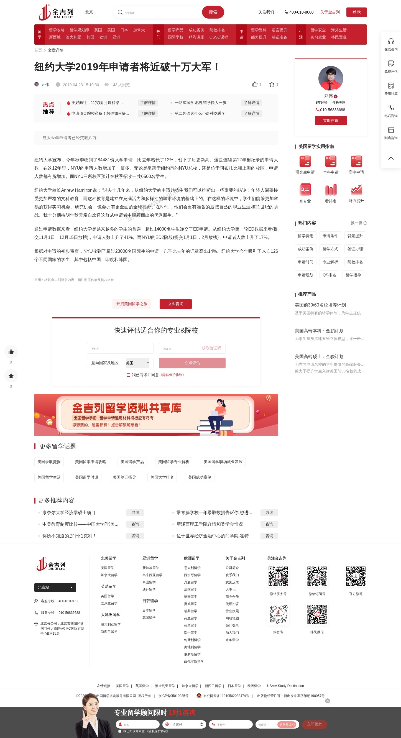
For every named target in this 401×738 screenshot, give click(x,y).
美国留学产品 (132, 461)
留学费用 (305, 236)
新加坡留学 (150, 568)
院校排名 (217, 30)
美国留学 (107, 568)
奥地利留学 (192, 647)
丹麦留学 (190, 582)
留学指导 (353, 275)
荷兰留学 (190, 625)
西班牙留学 (192, 575)
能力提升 (259, 37)
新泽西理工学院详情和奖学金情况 (210, 524)
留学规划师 (79, 30)
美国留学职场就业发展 (223, 461)
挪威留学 (190, 604)
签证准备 (279, 37)
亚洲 (116, 37)
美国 (111, 30)
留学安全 (318, 30)
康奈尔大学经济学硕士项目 (69, 512)
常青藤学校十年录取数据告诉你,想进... (214, 512)
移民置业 (339, 37)
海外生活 (339, 30)
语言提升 (279, 30)
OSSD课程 (219, 37)
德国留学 (190, 597)
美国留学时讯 (86, 477)
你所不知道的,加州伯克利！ (69, 535)
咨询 (135, 512)
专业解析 (330, 262)
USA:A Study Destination (285, 686)
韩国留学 (149, 618)
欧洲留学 (254, 686)
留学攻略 (57, 30)
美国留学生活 (49, 477)
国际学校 (175, 37)
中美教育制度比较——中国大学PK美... (80, 524)
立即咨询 (175, 304)
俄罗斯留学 (192, 654)
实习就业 (318, 37)
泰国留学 (149, 582)
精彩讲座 (196, 37)
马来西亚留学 (152, 575)
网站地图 (232, 618)
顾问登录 (232, 625)
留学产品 (175, 30)
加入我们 (232, 633)
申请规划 (305, 275)
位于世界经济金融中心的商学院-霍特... (215, 535)
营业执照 (232, 611)
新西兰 (55, 37)
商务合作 (232, 597)
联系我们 (232, 575)
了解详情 (148, 102)
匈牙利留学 (192, 640)
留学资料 (259, 30)
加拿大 (139, 30)
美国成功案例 (199, 477)
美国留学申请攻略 (90, 461)
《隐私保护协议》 (172, 375)
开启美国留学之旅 (131, 304)
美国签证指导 (124, 477)
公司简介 (232, 568)
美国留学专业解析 (173, 461)
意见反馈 (232, 582)
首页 (38, 50)
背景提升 (355, 236)
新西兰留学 (109, 632)
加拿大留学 (109, 575)
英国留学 (107, 596)
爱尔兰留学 (109, 603)
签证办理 (355, 249)
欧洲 (103, 37)
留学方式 (330, 249)
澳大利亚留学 (111, 624)
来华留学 (232, 640)
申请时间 (305, 262)
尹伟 (41, 84)
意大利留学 (192, 568)
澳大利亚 (73, 37)
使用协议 (232, 604)
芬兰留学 (190, 618)
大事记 (231, 589)
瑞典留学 (190, 611)
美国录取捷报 (49, 461)
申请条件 (330, 236)
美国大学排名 (162, 477)
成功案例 (196, 30)
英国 (98, 30)
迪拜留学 (149, 589)
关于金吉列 (330, 12)
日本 (124, 30)
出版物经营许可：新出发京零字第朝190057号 (291, 696)
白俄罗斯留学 (194, 661)
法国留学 (190, 589)
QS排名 (329, 275)
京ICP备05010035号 (173, 696)
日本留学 (149, 610)
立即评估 (192, 363)
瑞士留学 (190, 633)
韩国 (90, 37)
